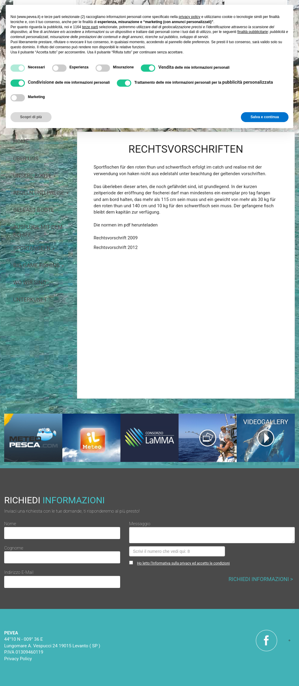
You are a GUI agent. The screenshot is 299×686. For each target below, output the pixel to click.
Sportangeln (34, 248)
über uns (25, 158)
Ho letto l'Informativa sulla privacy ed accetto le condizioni (183, 563)
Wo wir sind (29, 282)
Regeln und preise (41, 193)
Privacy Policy (18, 658)
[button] (107, 328)
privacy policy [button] (189, 17)
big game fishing (38, 265)
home (20, 141)
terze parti (90, 27)
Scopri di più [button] (31, 117)
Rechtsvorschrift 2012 (116, 247)
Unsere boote (34, 175)
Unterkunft (30, 299)
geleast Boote (33, 210)
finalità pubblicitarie (252, 32)
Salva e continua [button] (264, 117)
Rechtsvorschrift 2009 (116, 238)
